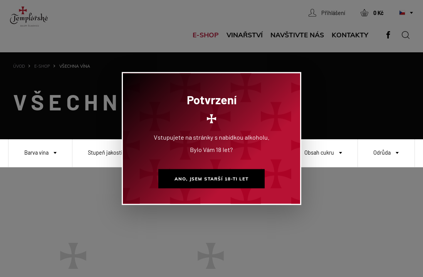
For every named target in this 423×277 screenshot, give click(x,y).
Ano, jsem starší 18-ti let (211, 179)
